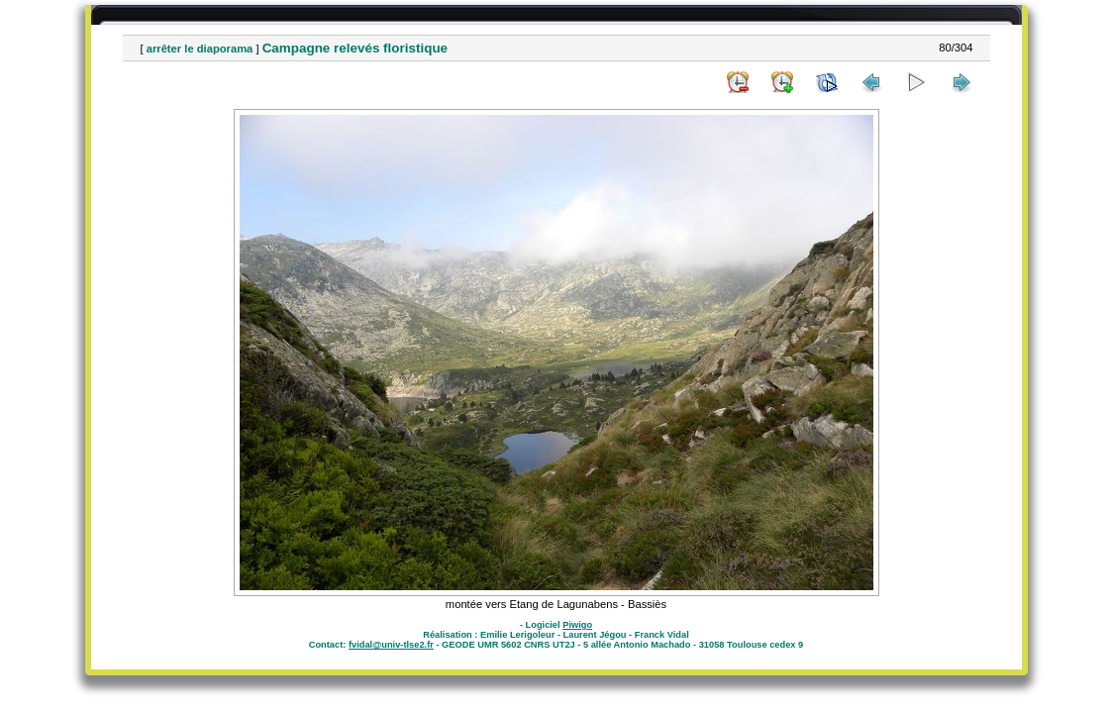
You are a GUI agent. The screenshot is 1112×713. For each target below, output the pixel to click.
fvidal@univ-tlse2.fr (391, 645)
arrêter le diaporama (200, 48)
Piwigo (577, 625)
